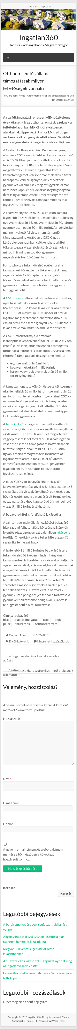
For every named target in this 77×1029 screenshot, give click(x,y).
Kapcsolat (45, 6)
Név (7, 779)
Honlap (8, 824)
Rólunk (33, 6)
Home (21, 95)
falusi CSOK (14, 424)
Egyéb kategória (19, 641)
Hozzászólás (12, 718)
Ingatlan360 (38, 37)
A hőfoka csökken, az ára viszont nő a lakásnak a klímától (38, 672)
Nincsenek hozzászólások (53, 641)
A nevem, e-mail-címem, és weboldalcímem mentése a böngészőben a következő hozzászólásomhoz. (33, 854)
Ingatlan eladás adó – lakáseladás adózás (31, 658)
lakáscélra (63, 532)
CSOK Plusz (14, 298)
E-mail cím (11, 803)
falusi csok (22, 624)
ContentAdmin (18, 635)
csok (46, 619)
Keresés (9, 888)
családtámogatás (26, 619)
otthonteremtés (46, 624)
